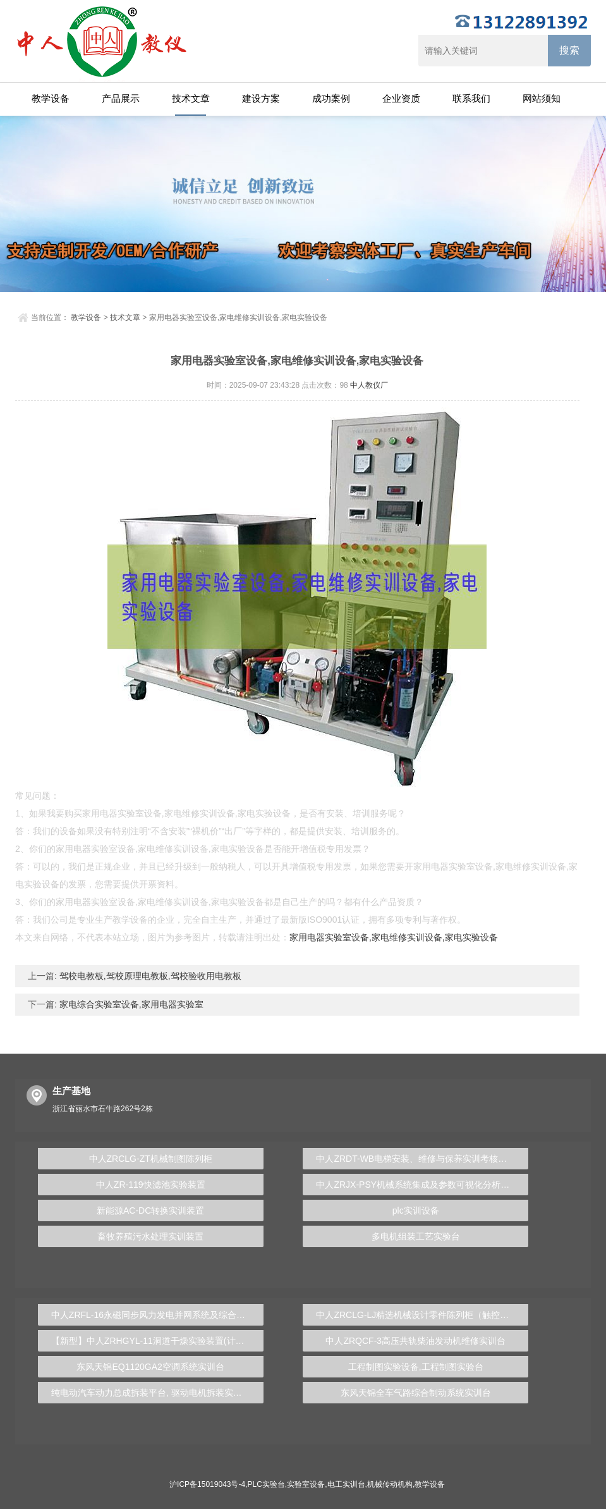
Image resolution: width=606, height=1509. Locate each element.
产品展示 (121, 98)
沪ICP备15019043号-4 (207, 1484)
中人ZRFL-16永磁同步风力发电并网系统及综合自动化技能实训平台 (157, 1315)
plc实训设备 (415, 1210)
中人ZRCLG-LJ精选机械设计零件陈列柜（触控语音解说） (422, 1315)
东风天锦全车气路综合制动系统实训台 (416, 1393)
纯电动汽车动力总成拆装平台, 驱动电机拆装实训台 (151, 1393)
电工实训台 (346, 1484)
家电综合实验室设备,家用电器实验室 (130, 1004)
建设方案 (261, 98)
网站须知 (542, 98)
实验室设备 (306, 1484)
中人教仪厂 (369, 385)
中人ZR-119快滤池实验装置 (150, 1184)
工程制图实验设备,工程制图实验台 (415, 1367)
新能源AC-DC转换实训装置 (150, 1210)
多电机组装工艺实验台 (416, 1236)
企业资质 (401, 98)
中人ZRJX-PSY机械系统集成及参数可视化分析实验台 (421, 1184)
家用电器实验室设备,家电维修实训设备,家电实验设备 (393, 937)
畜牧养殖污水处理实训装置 (150, 1236)
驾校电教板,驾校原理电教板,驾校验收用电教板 (149, 976)
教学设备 (51, 98)
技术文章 (191, 98)
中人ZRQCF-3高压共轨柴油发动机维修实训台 (415, 1341)
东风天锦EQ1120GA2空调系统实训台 (150, 1367)
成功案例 (331, 98)
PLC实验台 (266, 1484)
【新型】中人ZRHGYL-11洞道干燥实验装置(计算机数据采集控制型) (157, 1341)
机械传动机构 (390, 1484)
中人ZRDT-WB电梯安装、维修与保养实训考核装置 (416, 1159)
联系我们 (471, 98)
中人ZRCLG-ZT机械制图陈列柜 (150, 1159)
